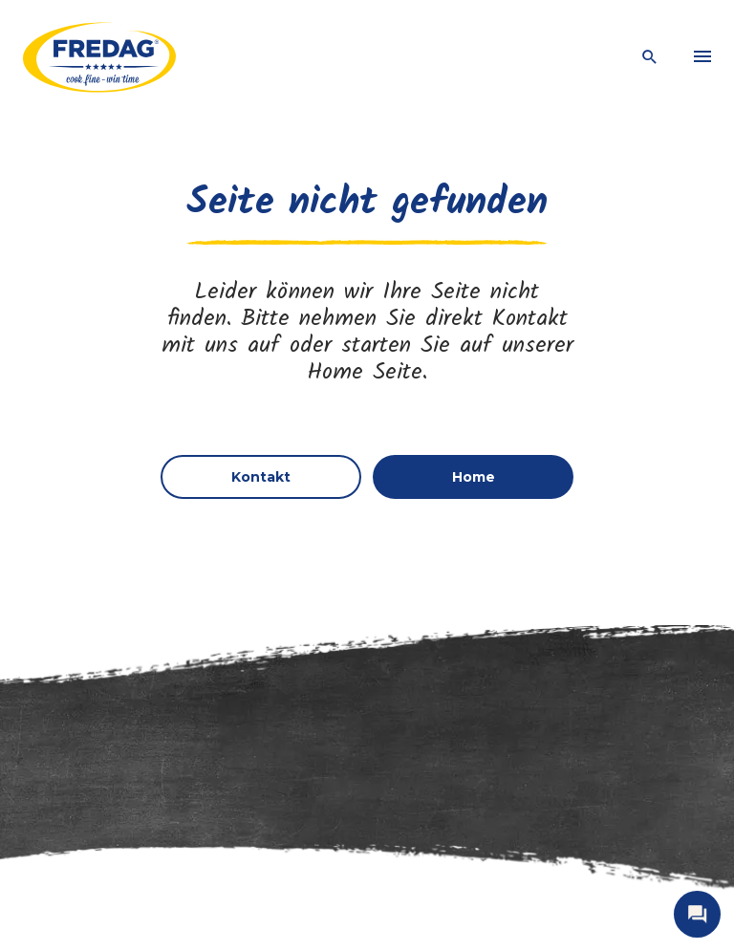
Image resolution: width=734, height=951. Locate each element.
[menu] (702, 57)
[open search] (649, 58)
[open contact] (697, 914)
